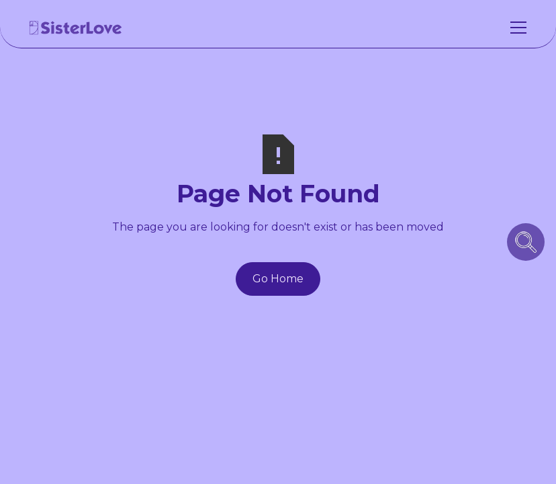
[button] (515, 27)
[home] (76, 27)
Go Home (278, 278)
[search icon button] (526, 242)
